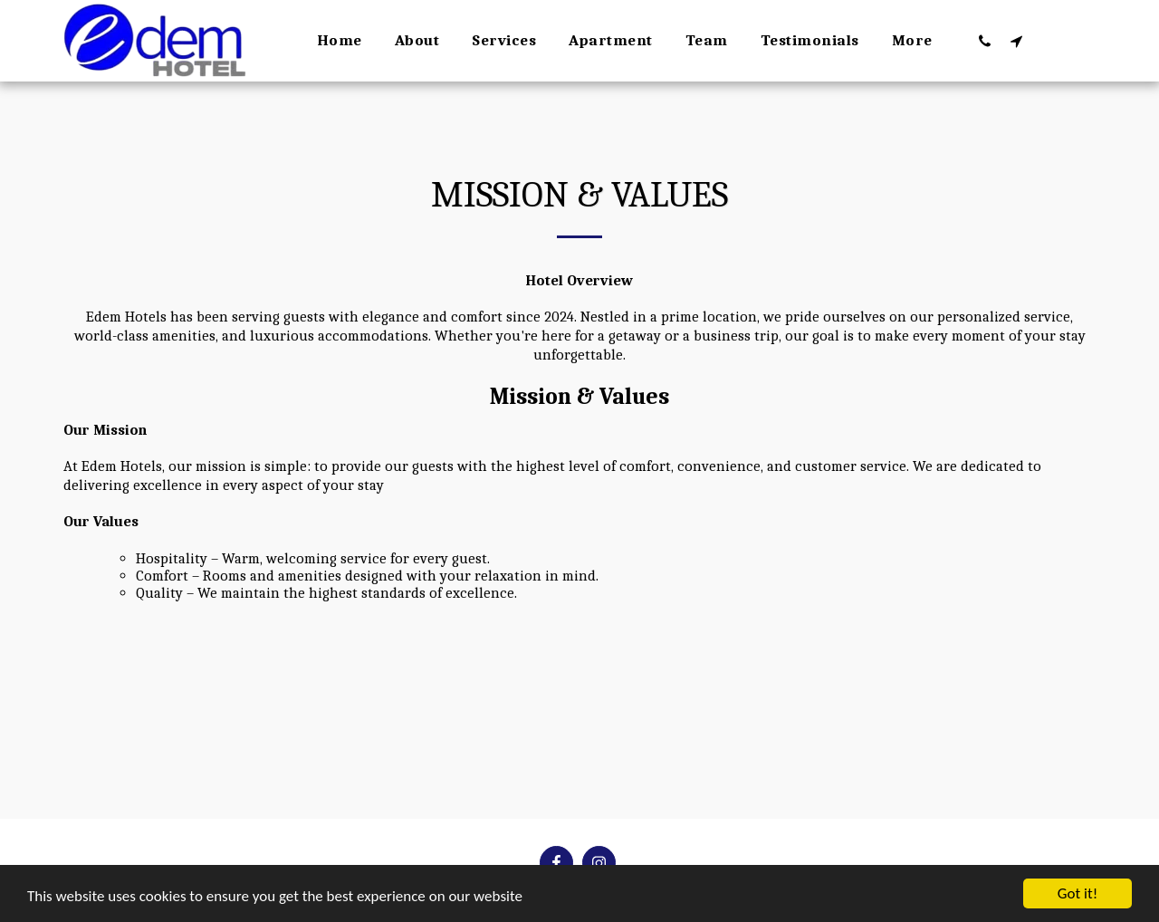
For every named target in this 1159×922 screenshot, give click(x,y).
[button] (985, 41)
